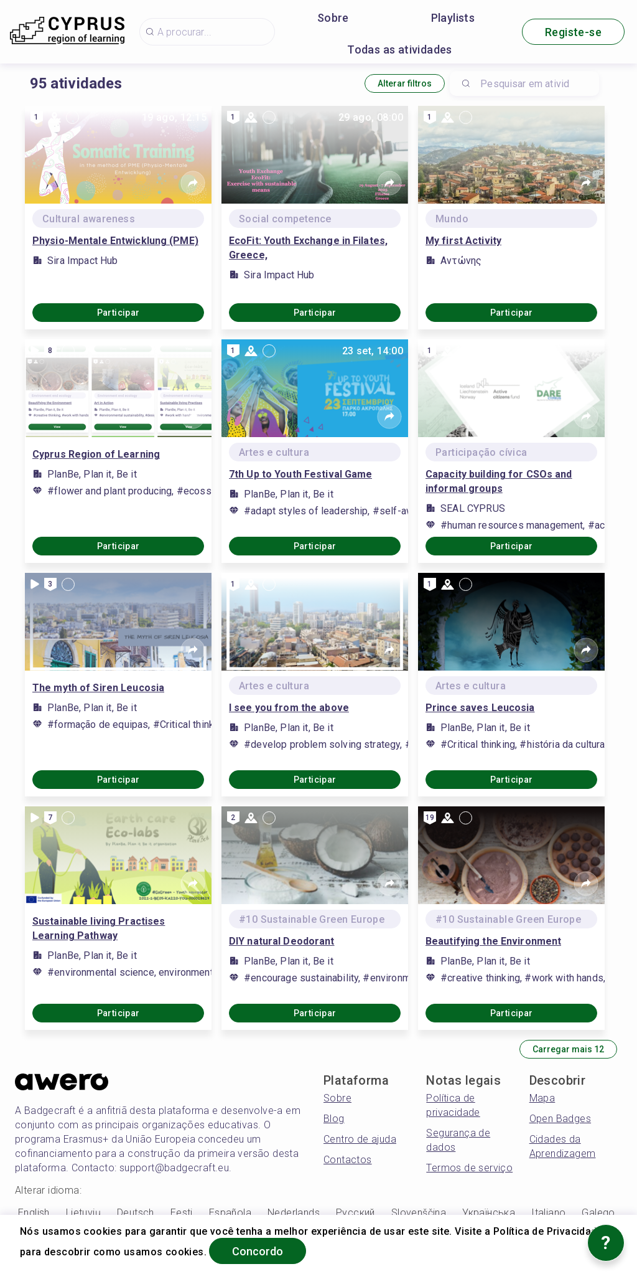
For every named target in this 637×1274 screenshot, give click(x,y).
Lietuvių (83, 1213)
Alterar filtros (405, 83)
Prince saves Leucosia (480, 708)
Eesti (181, 1213)
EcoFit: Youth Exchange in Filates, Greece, (308, 248)
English (34, 1213)
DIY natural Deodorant (282, 941)
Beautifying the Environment (493, 941)
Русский (355, 1213)
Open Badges (560, 1119)
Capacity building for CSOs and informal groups (498, 481)
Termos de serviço (469, 1168)
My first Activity (463, 241)
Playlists (453, 17)
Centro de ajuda (359, 1139)
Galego (598, 1213)
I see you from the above (289, 708)
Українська (488, 1213)
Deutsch (135, 1213)
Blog (334, 1119)
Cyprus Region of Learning (96, 454)
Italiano (548, 1213)
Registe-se (573, 32)
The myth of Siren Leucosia (98, 688)
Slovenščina (418, 1213)
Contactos (347, 1160)
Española (230, 1213)
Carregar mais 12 (568, 1049)
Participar (118, 313)
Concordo (257, 1251)
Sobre (333, 17)
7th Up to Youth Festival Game (300, 474)
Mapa (542, 1098)
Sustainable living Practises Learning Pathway (98, 928)
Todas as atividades (399, 49)
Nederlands (293, 1213)
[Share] (192, 183)
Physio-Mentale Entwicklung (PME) (115, 241)
